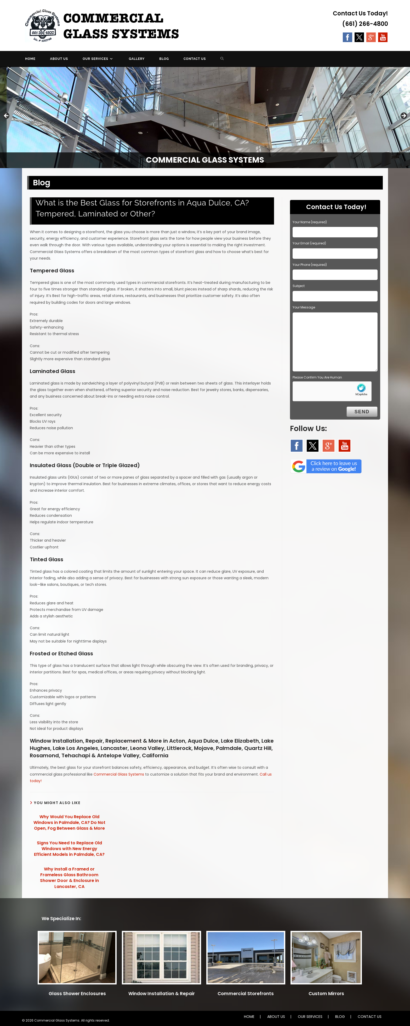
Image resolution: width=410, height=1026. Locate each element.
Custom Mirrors (326, 993)
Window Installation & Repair (161, 993)
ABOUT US (276, 1016)
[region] (205, 117)
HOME (249, 1016)
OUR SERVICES (310, 1016)
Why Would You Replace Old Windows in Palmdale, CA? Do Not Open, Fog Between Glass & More (69, 823)
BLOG (340, 1016)
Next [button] (403, 116)
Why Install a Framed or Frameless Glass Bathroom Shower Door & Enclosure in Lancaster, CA (69, 878)
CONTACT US (369, 1016)
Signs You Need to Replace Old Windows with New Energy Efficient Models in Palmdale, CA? (69, 849)
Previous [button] (6, 116)
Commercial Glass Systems (119, 774)
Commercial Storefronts (246, 993)
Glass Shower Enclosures (77, 993)
